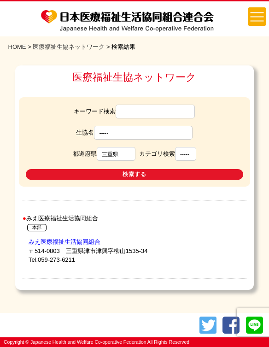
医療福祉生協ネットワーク (69, 46)
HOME (17, 46)
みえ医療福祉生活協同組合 (64, 241)
